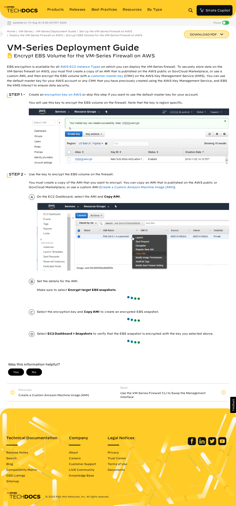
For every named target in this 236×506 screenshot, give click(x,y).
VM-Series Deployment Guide (56, 31)
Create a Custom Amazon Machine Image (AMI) (137, 187)
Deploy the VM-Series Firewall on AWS (36, 35)
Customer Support (82, 463)
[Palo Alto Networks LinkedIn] (202, 444)
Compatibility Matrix (21, 469)
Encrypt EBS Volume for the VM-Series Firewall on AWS (104, 35)
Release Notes (17, 452)
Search (11, 458)
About (73, 452)
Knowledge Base (81, 475)
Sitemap (12, 481)
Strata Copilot (214, 10)
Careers (75, 458)
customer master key (107, 76)
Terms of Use (117, 463)
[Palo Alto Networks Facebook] (192, 444)
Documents (116, 469)
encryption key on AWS (62, 94)
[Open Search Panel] (192, 10)
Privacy (113, 452)
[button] (233, 405)
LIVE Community (81, 469)
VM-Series (25, 31)
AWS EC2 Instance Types (80, 66)
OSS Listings (15, 475)
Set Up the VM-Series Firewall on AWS (105, 31)
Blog (9, 463)
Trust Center (117, 458)
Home (11, 31)
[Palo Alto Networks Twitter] (212, 444)
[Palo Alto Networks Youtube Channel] (222, 444)
